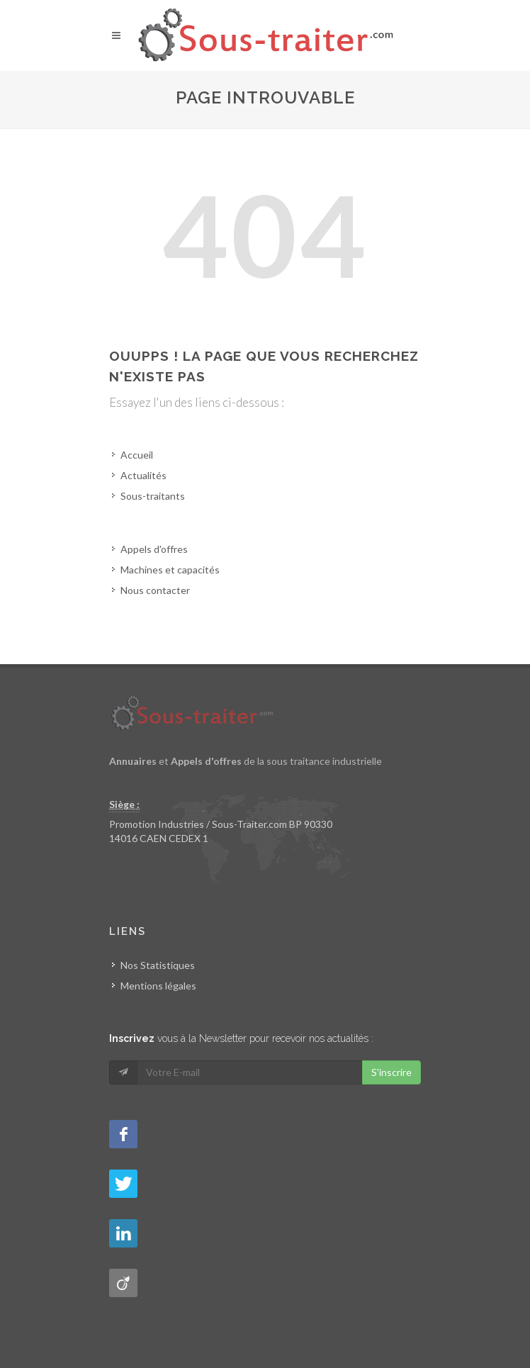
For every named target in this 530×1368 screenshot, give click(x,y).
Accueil (136, 455)
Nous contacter (155, 590)
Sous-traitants (152, 496)
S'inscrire (391, 1072)
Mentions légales (158, 986)
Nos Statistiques (157, 965)
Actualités (143, 475)
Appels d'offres (154, 549)
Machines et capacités (170, 570)
